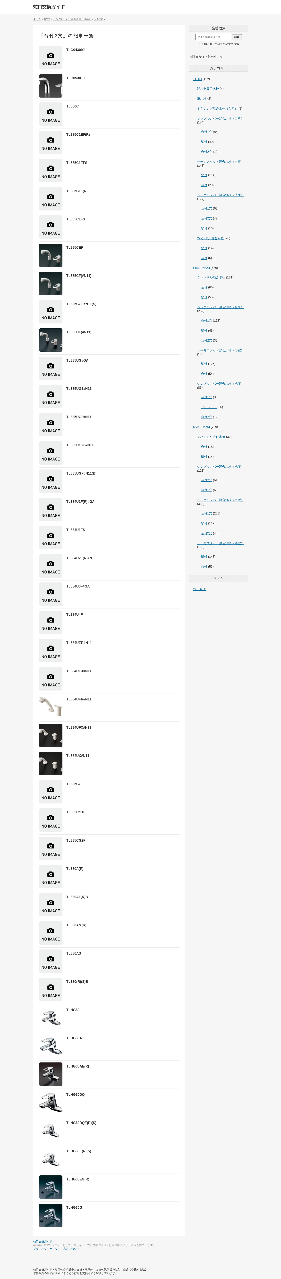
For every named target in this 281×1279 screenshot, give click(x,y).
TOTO (197, 79)
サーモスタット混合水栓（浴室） (220, 161)
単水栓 (201, 98)
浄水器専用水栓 (208, 88)
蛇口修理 (199, 589)
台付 (204, 185)
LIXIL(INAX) (201, 268)
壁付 (204, 142)
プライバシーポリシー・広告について (56, 1248)
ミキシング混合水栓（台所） (217, 108)
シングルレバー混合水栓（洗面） (220, 195)
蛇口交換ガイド (49, 6)
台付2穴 (206, 151)
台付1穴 (206, 132)
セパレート (209, 407)
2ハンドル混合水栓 (210, 238)
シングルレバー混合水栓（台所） (220, 118)
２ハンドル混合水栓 (211, 277)
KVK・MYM (201, 427)
